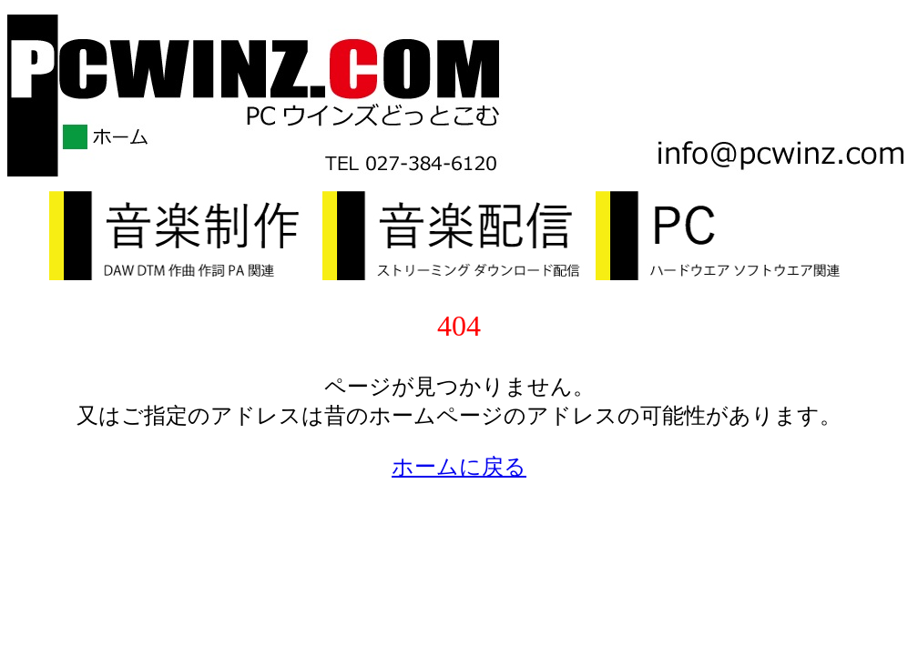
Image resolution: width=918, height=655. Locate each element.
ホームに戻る (459, 467)
